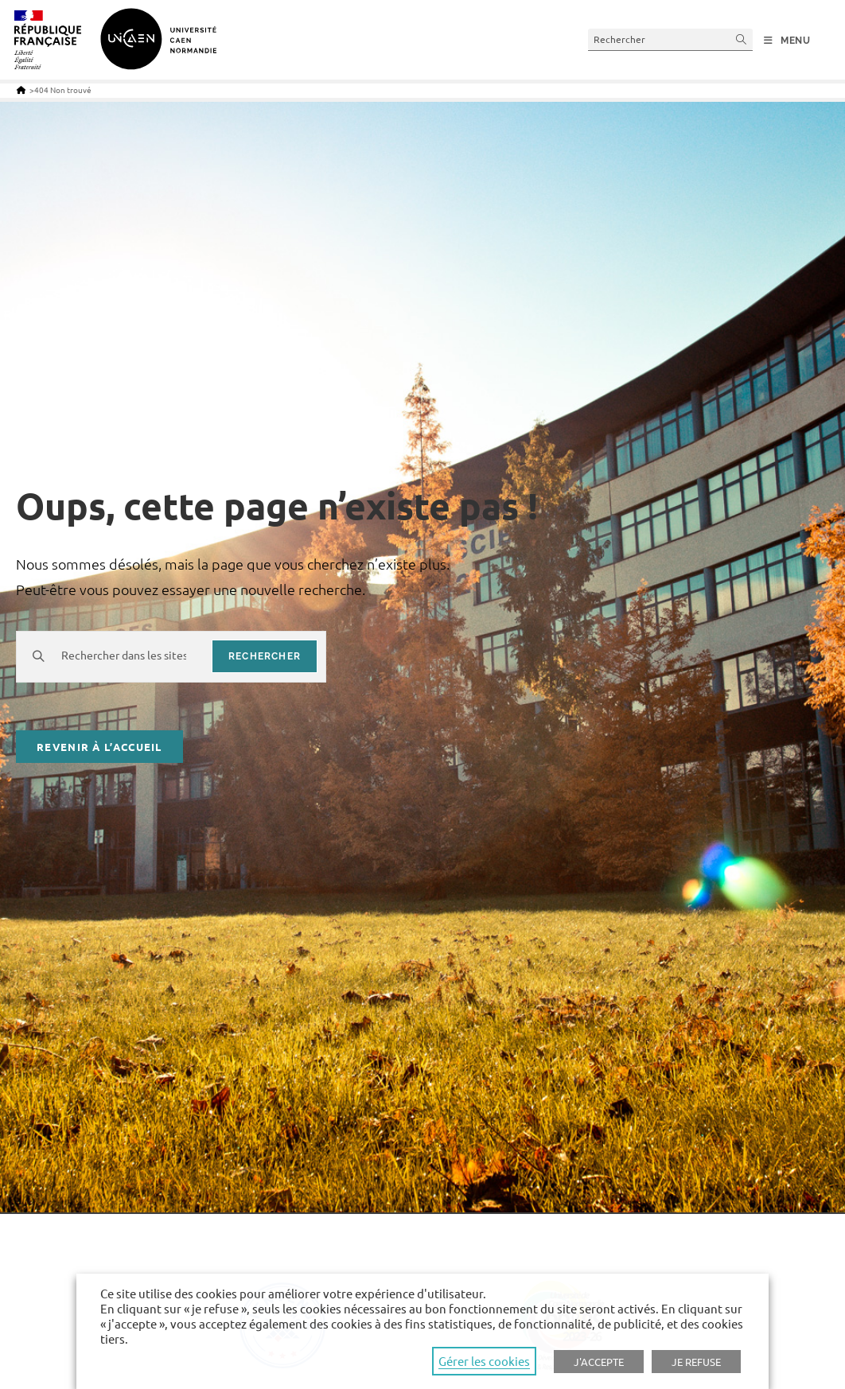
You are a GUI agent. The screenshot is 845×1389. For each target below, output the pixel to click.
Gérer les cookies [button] (484, 1360)
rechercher (264, 656)
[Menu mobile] (787, 40)
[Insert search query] (670, 39)
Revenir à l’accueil (99, 746)
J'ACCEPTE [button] (599, 1361)
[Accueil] (21, 89)
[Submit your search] (741, 39)
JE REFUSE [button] (696, 1361)
